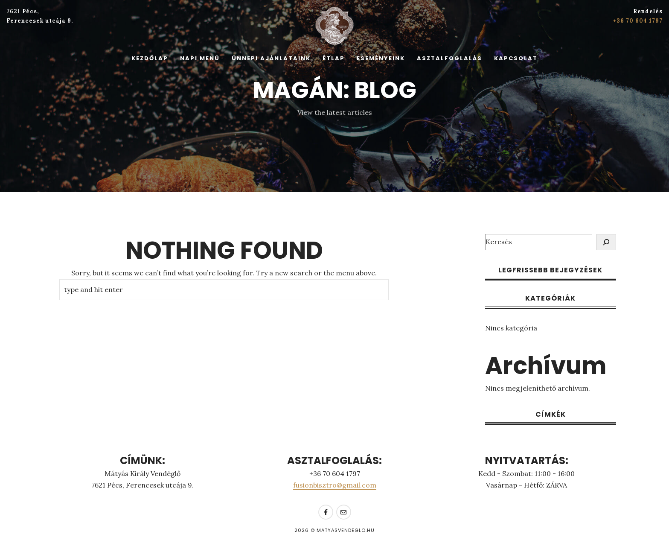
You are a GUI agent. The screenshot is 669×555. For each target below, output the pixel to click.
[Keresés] (606, 242)
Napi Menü (200, 58)
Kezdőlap (149, 58)
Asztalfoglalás (449, 58)
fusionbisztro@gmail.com (334, 485)
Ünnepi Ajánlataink (271, 58)
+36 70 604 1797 (638, 20)
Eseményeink (381, 58)
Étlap (334, 58)
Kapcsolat (516, 58)
